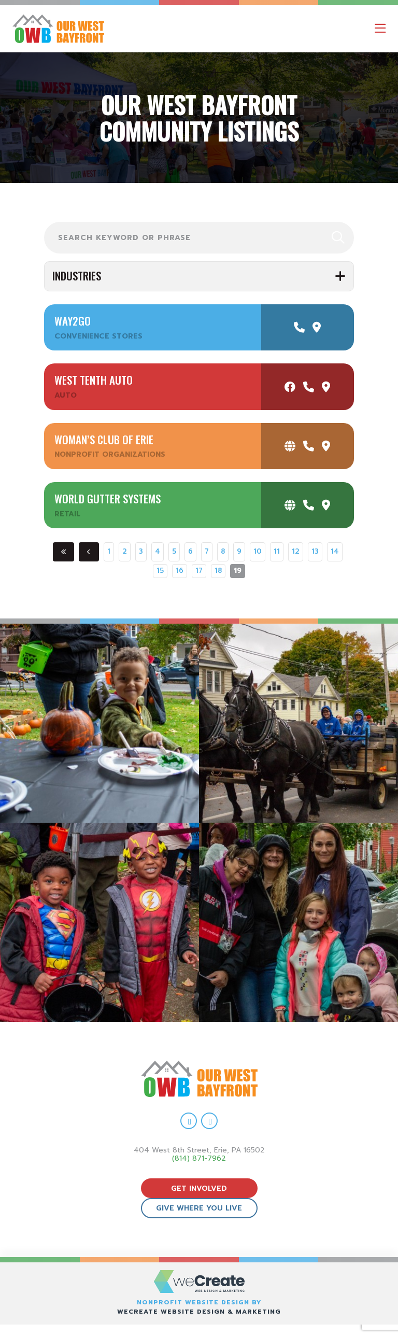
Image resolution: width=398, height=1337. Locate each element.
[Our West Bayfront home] (103, 29)
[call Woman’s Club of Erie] (308, 446)
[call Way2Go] (299, 327)
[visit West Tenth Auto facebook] (290, 387)
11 (277, 551)
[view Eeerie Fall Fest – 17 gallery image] (298, 723)
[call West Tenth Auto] (308, 387)
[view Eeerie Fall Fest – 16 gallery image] (99, 922)
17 (199, 571)
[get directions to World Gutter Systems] (326, 505)
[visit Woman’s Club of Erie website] (290, 446)
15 (160, 571)
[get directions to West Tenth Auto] (326, 387)
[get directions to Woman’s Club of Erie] (326, 446)
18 (218, 571)
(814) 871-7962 (199, 1158)
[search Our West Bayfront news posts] (199, 238)
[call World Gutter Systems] (308, 505)
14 (335, 551)
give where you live (199, 1208)
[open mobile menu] (380, 29)
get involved (199, 1188)
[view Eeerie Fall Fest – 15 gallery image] (298, 922)
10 (257, 551)
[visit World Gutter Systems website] (290, 505)
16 (179, 571)
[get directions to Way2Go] (316, 327)
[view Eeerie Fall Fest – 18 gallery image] (99, 723)
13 (315, 551)
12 (296, 551)
